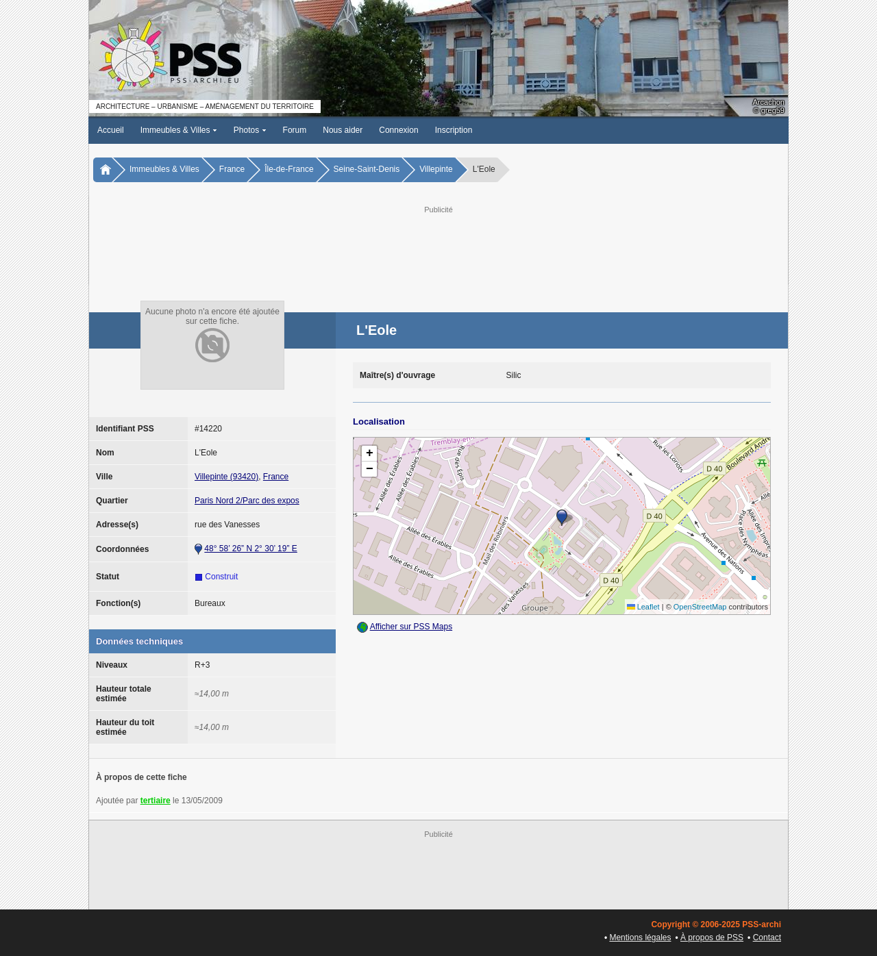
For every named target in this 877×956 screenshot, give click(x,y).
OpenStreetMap (700, 607)
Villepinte (435, 169)
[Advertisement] (438, 247)
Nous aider (342, 130)
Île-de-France (288, 169)
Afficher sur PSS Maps (411, 626)
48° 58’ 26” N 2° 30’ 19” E (250, 548)
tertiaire (155, 800)
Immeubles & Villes (178, 130)
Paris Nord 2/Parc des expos (247, 500)
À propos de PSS (711, 937)
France (232, 169)
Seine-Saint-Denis (367, 169)
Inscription (454, 130)
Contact (767, 937)
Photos (250, 130)
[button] (561, 518)
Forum (295, 130)
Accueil (110, 130)
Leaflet (643, 607)
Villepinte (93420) (226, 476)
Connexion (398, 130)
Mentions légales (640, 937)
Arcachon (769, 102)
